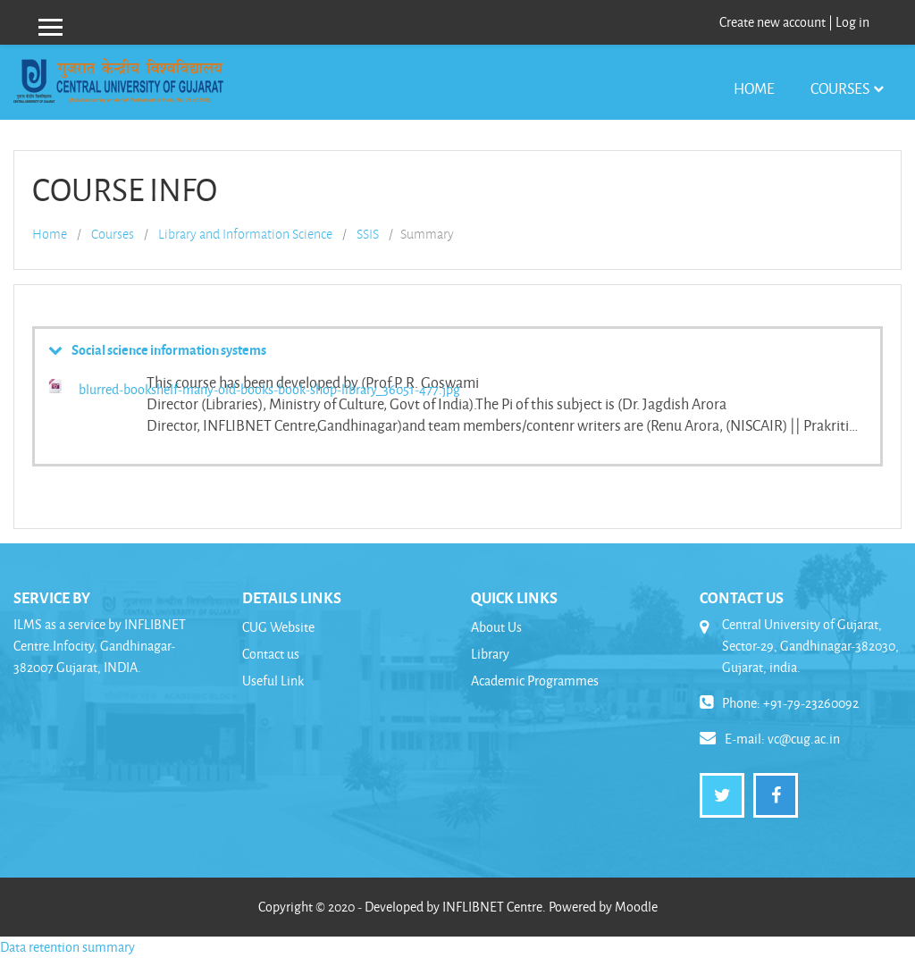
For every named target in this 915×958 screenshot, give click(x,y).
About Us (496, 627)
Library (490, 653)
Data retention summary (67, 946)
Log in (852, 22)
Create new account (772, 22)
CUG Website (278, 627)
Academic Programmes (535, 680)
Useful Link (273, 680)
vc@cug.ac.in (804, 738)
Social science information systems (168, 349)
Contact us (270, 653)
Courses (839, 88)
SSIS (368, 234)
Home (754, 88)
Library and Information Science (245, 234)
